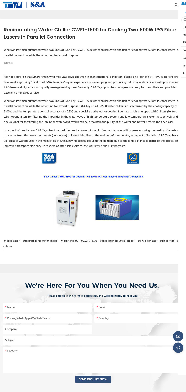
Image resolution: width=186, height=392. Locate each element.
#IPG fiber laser (147, 241)
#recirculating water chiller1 (40, 241)
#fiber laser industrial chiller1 (117, 241)
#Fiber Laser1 (12, 241)
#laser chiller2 (69, 241)
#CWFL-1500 (89, 241)
